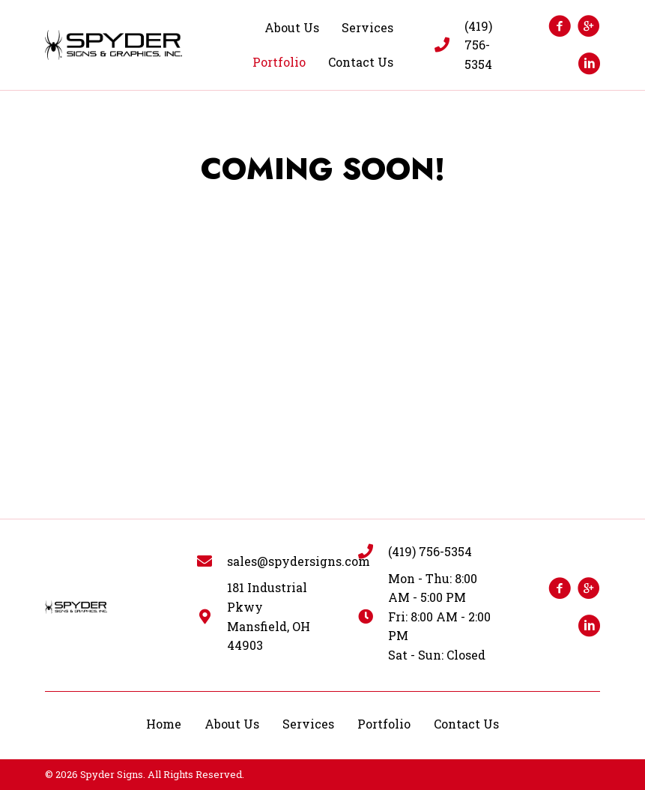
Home (163, 724)
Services (308, 724)
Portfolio (384, 724)
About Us (232, 724)
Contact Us (466, 724)
